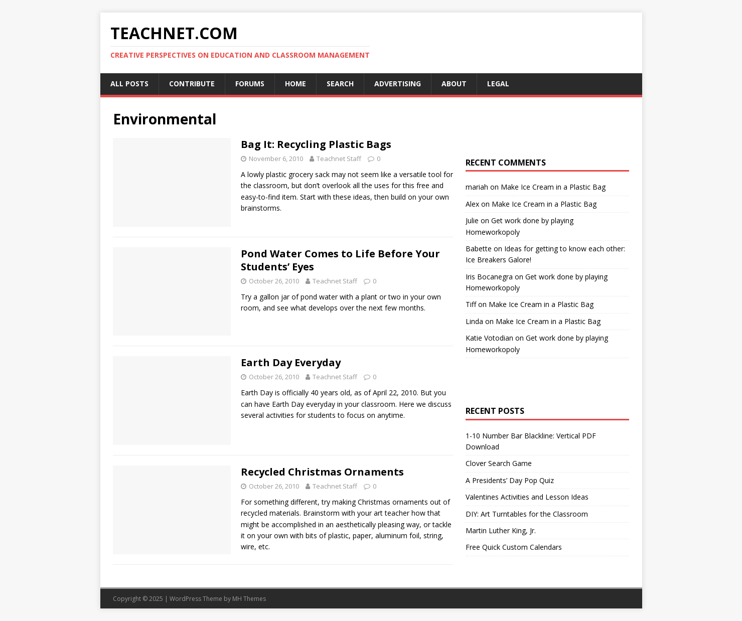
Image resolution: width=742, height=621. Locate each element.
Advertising (397, 83)
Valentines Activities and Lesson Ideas (527, 497)
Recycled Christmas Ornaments (322, 472)
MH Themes (249, 598)
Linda (474, 321)
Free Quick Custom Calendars (514, 547)
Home (295, 83)
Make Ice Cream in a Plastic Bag (553, 187)
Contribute (192, 83)
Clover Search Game (499, 463)
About (454, 83)
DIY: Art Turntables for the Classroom (527, 514)
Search (340, 83)
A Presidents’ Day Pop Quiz (510, 480)
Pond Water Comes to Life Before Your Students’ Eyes (340, 260)
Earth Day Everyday (291, 362)
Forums (249, 83)
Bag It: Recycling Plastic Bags (316, 144)
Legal (498, 83)
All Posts (129, 83)
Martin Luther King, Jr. (501, 530)
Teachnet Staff (339, 158)
